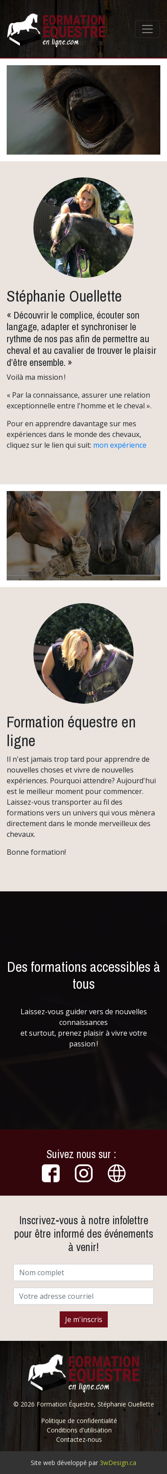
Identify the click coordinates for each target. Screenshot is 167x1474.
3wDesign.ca (118, 1462)
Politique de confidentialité (79, 1420)
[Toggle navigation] (147, 29)
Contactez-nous (79, 1439)
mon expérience (120, 445)
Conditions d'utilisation (79, 1430)
